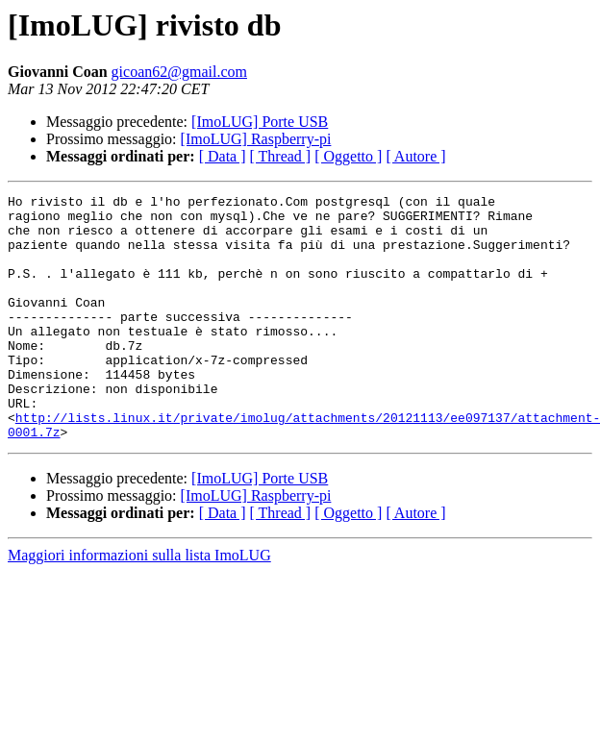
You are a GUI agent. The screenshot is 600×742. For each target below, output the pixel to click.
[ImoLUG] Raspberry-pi (256, 139)
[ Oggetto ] (348, 156)
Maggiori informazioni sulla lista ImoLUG (139, 604)
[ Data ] (222, 156)
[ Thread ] (281, 156)
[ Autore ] (415, 156)
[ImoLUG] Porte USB (259, 121)
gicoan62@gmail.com (179, 71)
